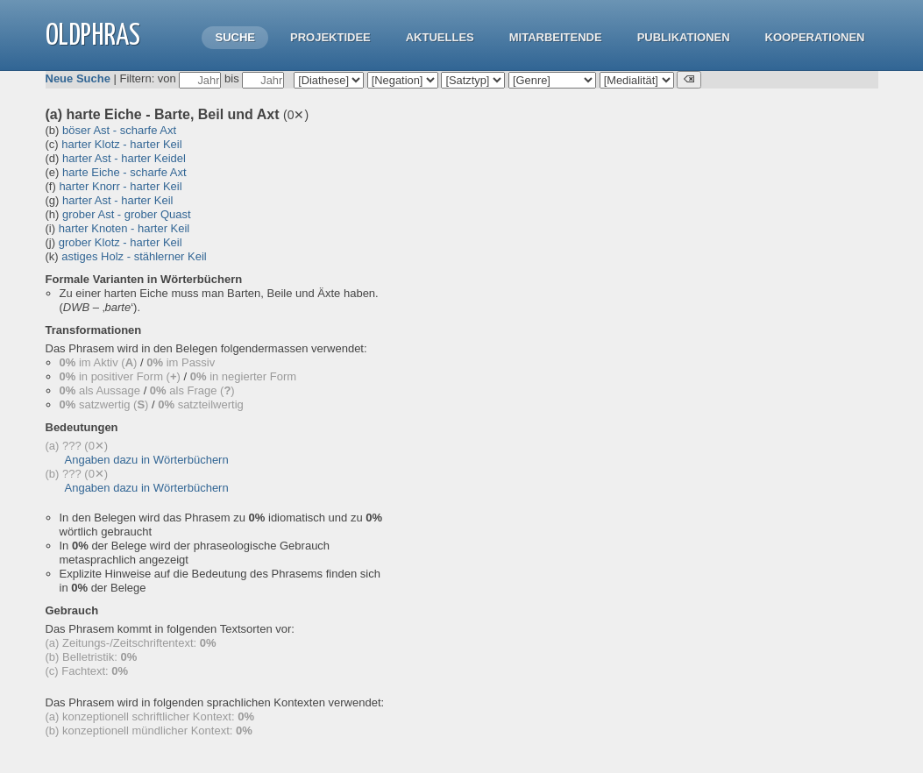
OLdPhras (93, 36)
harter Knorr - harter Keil (120, 186)
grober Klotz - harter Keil (120, 242)
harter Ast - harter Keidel (124, 158)
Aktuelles (440, 37)
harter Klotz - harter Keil (121, 144)
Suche (235, 37)
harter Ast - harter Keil (117, 200)
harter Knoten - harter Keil (124, 228)
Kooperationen (815, 37)
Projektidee (330, 37)
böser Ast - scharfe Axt (119, 130)
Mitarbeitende (555, 37)
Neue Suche (78, 78)
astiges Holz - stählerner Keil (133, 256)
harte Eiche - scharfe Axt (124, 172)
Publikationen (683, 37)
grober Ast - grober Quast (126, 214)
